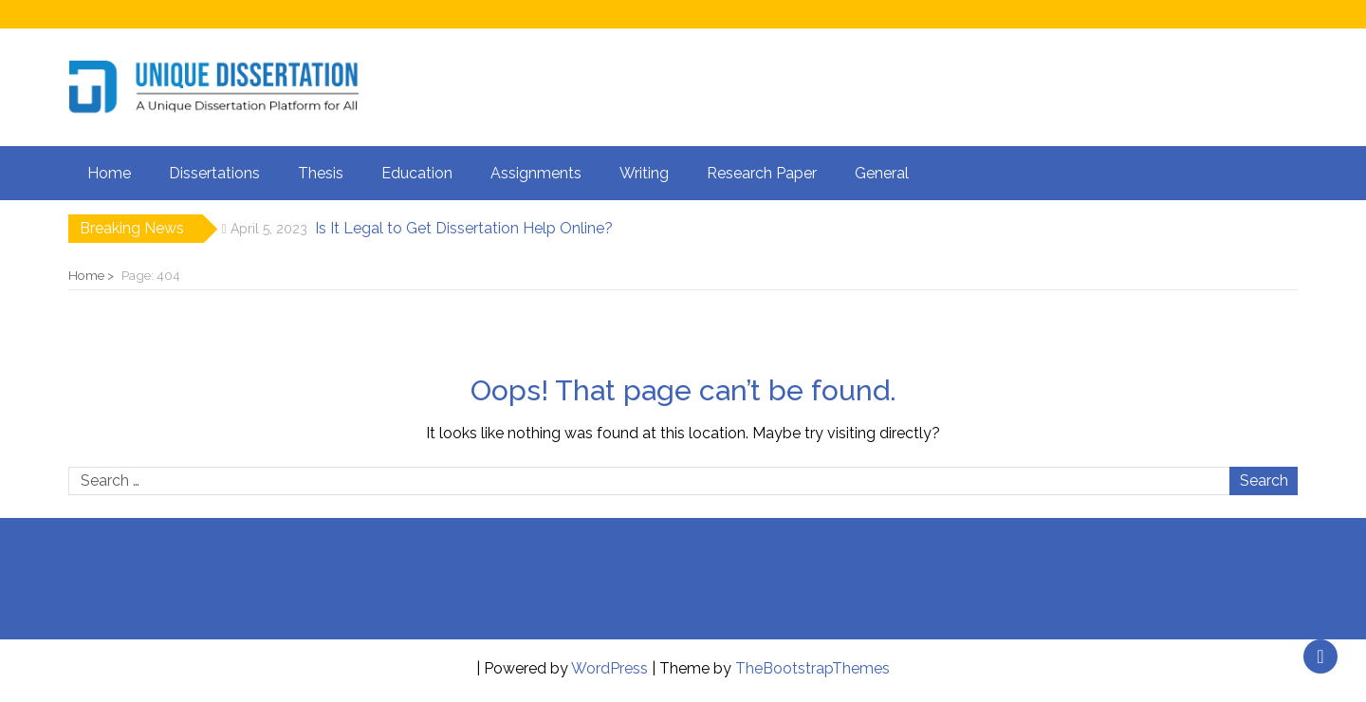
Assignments (535, 173)
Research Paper (762, 173)
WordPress (609, 668)
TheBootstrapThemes (812, 668)
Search (1264, 480)
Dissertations (214, 173)
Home (109, 173)
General (882, 173)
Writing (644, 173)
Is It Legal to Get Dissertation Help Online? (464, 228)
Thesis (320, 173)
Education (416, 173)
